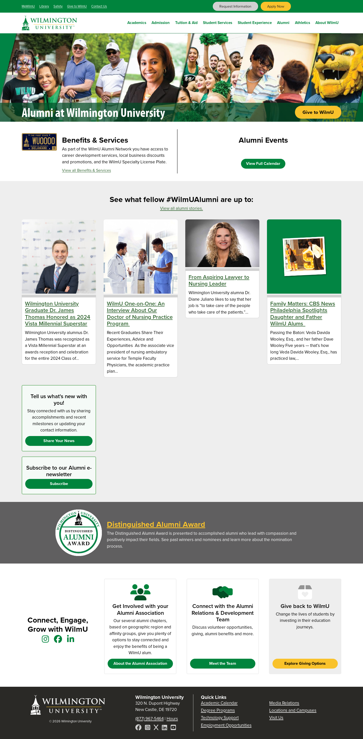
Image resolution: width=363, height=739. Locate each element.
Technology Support (220, 718)
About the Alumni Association (140, 663)
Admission (161, 22)
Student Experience (255, 22)
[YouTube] (173, 728)
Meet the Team (222, 663)
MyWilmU (28, 6)
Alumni (283, 22)
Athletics (302, 22)
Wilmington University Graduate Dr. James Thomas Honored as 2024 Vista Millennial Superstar (57, 313)
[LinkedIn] (165, 728)
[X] (156, 728)
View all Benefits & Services (86, 170)
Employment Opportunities (226, 725)
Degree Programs (218, 710)
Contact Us (99, 6)
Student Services (217, 22)
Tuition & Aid (186, 22)
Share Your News (59, 441)
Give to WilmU (77, 6)
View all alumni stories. (181, 208)
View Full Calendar (263, 163)
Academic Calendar (219, 703)
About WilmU (327, 22)
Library (44, 6)
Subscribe (59, 484)
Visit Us (276, 718)
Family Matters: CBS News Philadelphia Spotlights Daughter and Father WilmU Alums (302, 313)
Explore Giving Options (305, 663)
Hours (172, 719)
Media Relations (284, 703)
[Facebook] (138, 728)
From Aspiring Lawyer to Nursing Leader (219, 280)
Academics (136, 22)
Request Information (235, 6)
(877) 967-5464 (149, 719)
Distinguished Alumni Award (156, 524)
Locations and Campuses (292, 710)
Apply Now (275, 6)
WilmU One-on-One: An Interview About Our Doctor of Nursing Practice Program (140, 313)
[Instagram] (148, 728)
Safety (58, 6)
